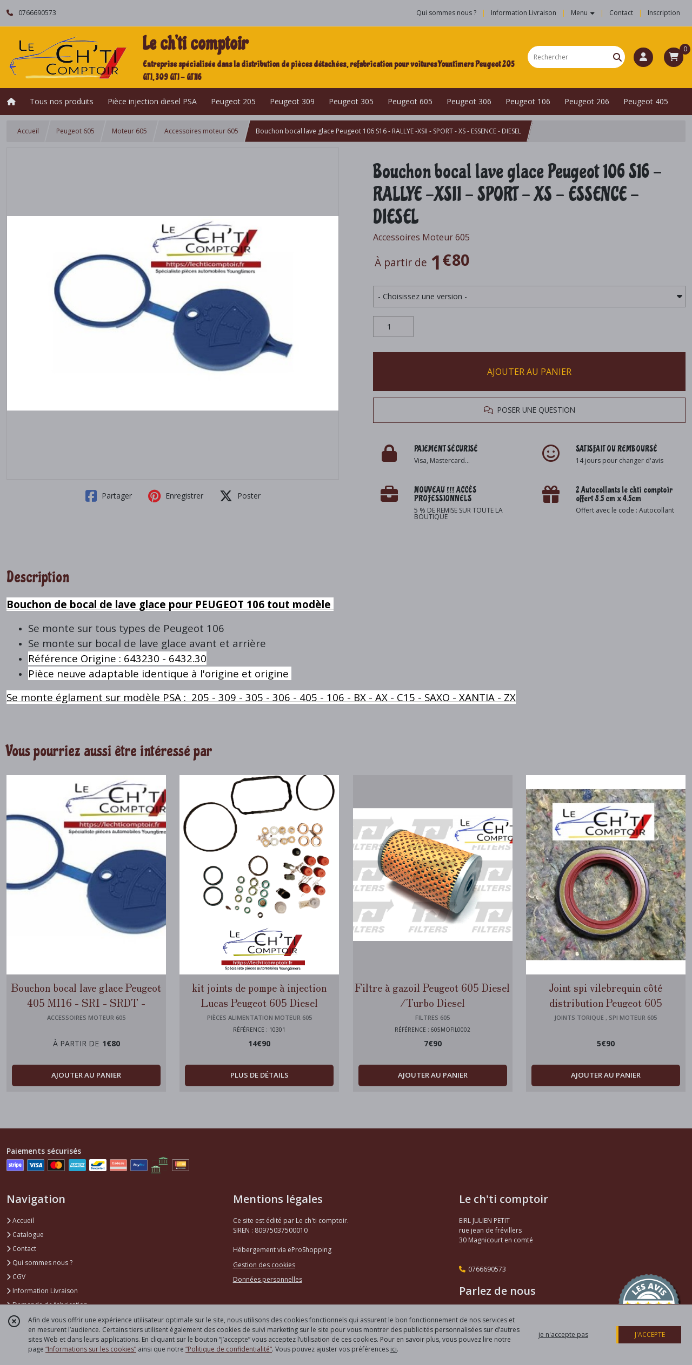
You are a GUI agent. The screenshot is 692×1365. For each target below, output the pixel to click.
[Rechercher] (617, 57)
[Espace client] (643, 57)
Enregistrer (175, 495)
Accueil (28, 131)
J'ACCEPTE (650, 1334)
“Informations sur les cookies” (90, 1349)
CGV (15, 1276)
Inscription (664, 12)
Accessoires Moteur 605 (421, 237)
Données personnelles (267, 1279)
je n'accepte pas (563, 1334)
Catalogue (25, 1234)
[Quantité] (393, 327)
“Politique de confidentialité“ (228, 1349)
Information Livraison (42, 1290)
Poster (240, 495)
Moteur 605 (129, 131)
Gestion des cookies (264, 1264)
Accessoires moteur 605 (201, 131)
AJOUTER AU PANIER (529, 372)
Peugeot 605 (75, 131)
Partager (108, 495)
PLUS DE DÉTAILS (259, 1075)
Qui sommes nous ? (39, 1262)
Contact (621, 12)
